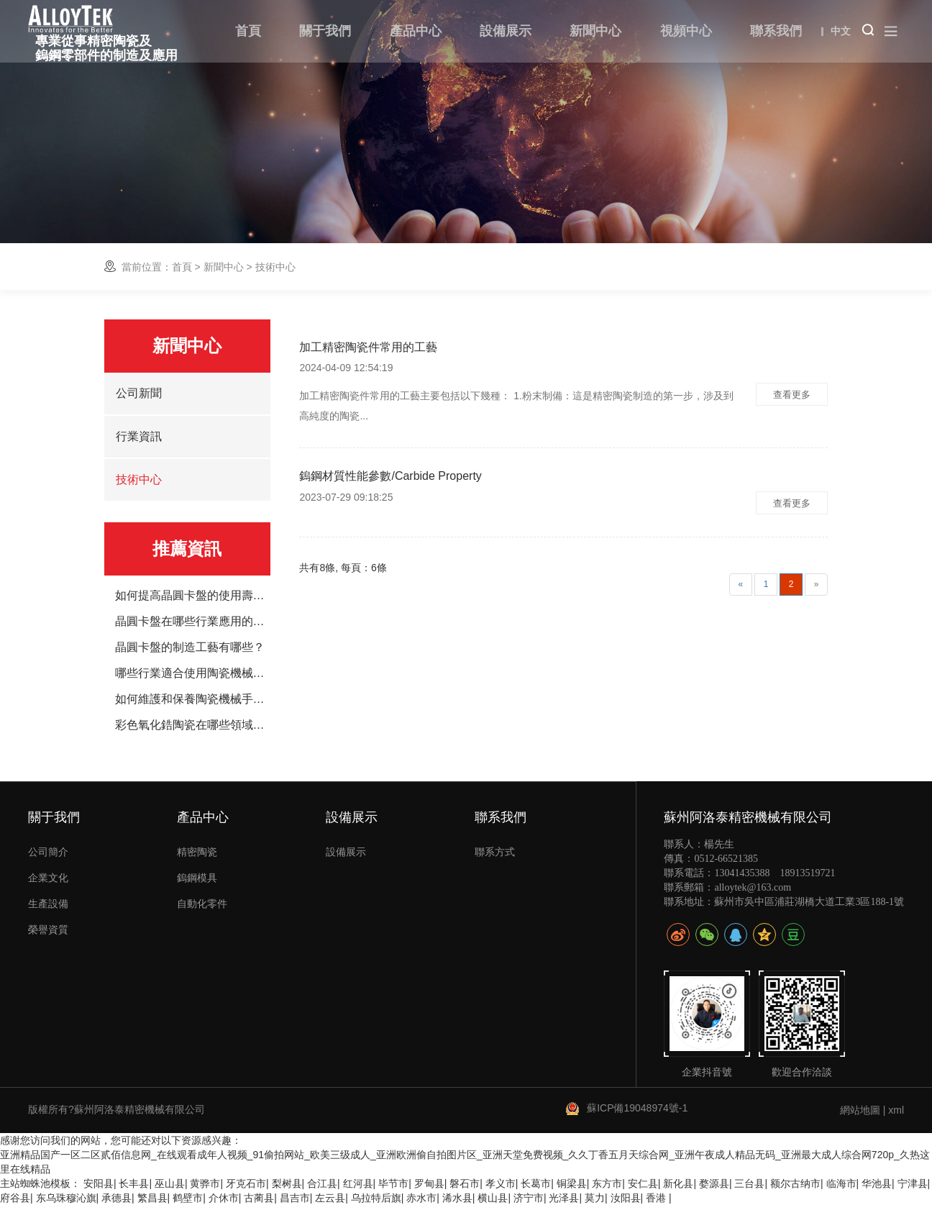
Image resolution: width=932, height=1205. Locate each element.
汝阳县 (626, 1198)
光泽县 (564, 1198)
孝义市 (500, 1183)
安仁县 (643, 1183)
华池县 (877, 1183)
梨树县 (287, 1183)
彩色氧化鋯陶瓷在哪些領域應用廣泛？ (193, 725)
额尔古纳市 (795, 1183)
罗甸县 (429, 1183)
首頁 (182, 267)
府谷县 (15, 1198)
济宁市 (528, 1198)
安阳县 (98, 1183)
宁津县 (912, 1183)
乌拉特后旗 (376, 1198)
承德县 (116, 1198)
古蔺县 (259, 1198)
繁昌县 (152, 1198)
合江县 (322, 1183)
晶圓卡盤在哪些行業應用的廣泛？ (193, 621)
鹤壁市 (188, 1198)
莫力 (595, 1198)
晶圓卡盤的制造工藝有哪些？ (190, 647)
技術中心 (139, 479)
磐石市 (464, 1183)
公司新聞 (139, 393)
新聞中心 (224, 267)
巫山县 (170, 1183)
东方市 (607, 1183)
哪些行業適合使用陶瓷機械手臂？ (193, 673)
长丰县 (134, 1183)
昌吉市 (295, 1198)
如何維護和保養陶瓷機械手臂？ (193, 699)
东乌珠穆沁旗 (66, 1198)
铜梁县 (572, 1183)
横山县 (493, 1198)
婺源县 (714, 1183)
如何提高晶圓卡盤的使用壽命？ (193, 595)
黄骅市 (205, 1183)
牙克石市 (246, 1183)
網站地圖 (860, 1110)
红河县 (358, 1183)
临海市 (841, 1183)
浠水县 (457, 1198)
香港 (657, 1198)
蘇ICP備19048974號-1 (637, 1108)
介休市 (224, 1198)
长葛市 (536, 1183)
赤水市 (421, 1198)
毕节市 (393, 1183)
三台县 (749, 1183)
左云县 (330, 1198)
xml (896, 1110)
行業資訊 (139, 436)
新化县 (678, 1183)
